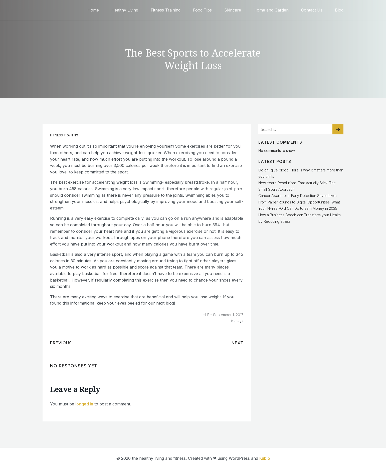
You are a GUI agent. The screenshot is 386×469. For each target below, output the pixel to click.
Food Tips (202, 10)
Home (93, 10)
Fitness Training (165, 10)
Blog (339, 10)
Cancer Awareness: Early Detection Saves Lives (297, 195)
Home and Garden (271, 10)
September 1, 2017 (228, 315)
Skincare (232, 10)
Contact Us (311, 10)
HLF (206, 315)
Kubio (264, 458)
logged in (84, 403)
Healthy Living (124, 10)
